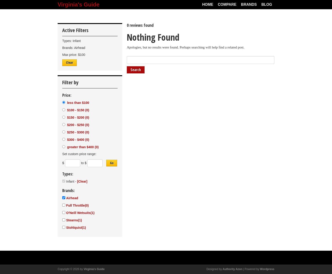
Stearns (74, 220)
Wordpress (267, 269)
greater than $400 (82, 147)
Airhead (72, 198)
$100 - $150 (77, 110)
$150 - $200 (77, 117)
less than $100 (77, 103)
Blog (266, 4)
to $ (83, 163)
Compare (227, 4)
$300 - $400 (77, 140)
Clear (69, 62)
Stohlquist (76, 227)
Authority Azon (232, 269)
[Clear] (82, 181)
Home (207, 4)
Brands (249, 4)
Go (111, 163)
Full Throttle (77, 205)
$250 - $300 (77, 132)
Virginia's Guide (78, 4)
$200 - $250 (77, 125)
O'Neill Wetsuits (80, 213)
